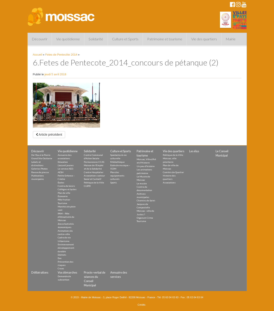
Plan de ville (64, 192)
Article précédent (49, 134)
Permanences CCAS (94, 162)
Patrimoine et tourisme (164, 39)
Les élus (194, 151)
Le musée (142, 183)
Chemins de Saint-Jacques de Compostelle (146, 204)
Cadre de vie (64, 237)
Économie (63, 196)
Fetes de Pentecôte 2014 (61, 54)
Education (63, 162)
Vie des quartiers (204, 39)
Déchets (62, 254)
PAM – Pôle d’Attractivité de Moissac (66, 217)
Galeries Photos (39, 168)
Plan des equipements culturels (117, 176)
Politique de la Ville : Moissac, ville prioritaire (173, 158)
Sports (113, 182)
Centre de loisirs (66, 186)
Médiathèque (117, 162)
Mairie (231, 39)
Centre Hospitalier (93, 172)
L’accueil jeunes (66, 165)
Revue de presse (40, 172)
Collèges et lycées (67, 189)
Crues (61, 268)
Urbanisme (63, 241)
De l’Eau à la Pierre (40, 155)
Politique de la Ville (94, 182)
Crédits (141, 304)
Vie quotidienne (68, 39)
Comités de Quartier (173, 172)
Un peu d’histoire (146, 166)
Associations (169, 182)
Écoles (61, 182)
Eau (60, 258)
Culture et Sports (125, 39)
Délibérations (39, 272)
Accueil (37, 54)
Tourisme (62, 203)
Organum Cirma (145, 217)
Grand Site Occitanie (41, 158)
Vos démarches (67, 272)
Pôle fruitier (64, 199)
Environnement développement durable (66, 248)
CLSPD (87, 186)
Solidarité (96, 39)
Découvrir (39, 39)
